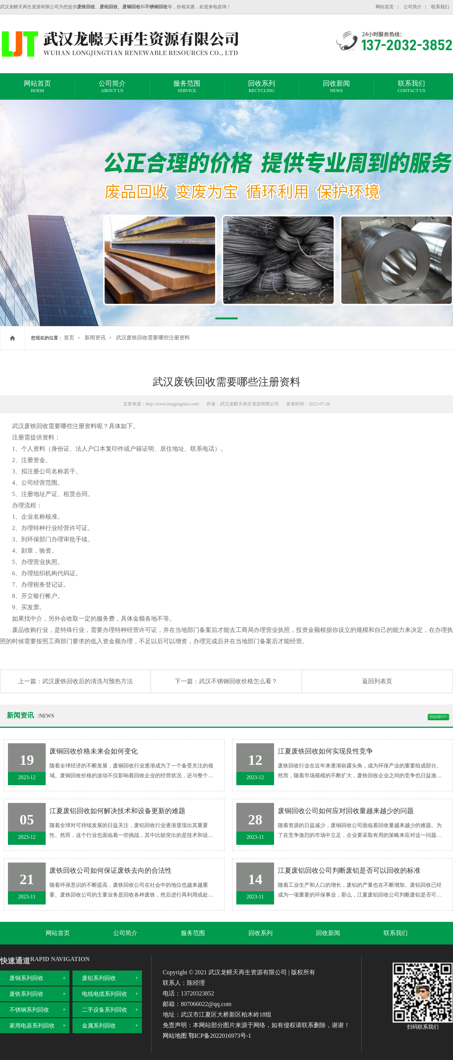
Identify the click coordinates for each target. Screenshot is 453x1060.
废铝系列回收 (99, 978)
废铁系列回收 (26, 994)
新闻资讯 (95, 337)
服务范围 (186, 88)
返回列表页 (377, 681)
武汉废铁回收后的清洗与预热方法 (87, 681)
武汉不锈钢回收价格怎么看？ (238, 681)
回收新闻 (336, 88)
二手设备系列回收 (104, 1010)
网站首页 (385, 6)
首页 (69, 337)
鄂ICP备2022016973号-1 (219, 1035)
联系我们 (440, 6)
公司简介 (413, 6)
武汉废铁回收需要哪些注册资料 (153, 337)
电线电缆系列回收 (104, 994)
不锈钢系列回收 (29, 1010)
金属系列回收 (99, 1026)
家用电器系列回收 (32, 1026)
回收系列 (261, 88)
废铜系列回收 (26, 978)
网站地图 (175, 1035)
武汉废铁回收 (30, 426)
